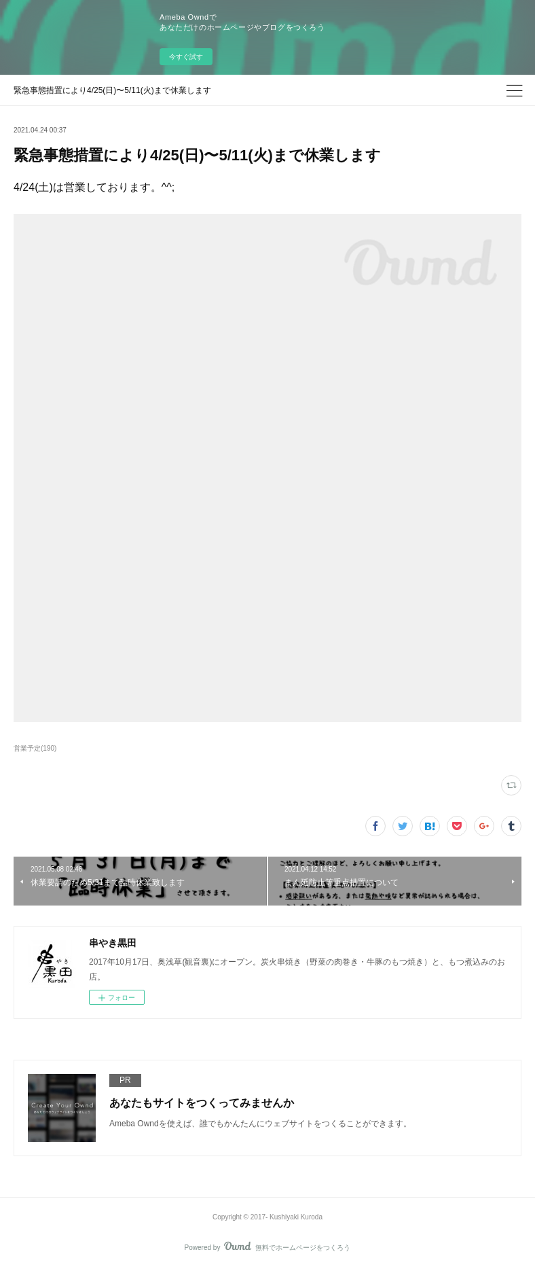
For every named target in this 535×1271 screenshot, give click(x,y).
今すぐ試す (186, 56)
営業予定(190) (35, 748)
